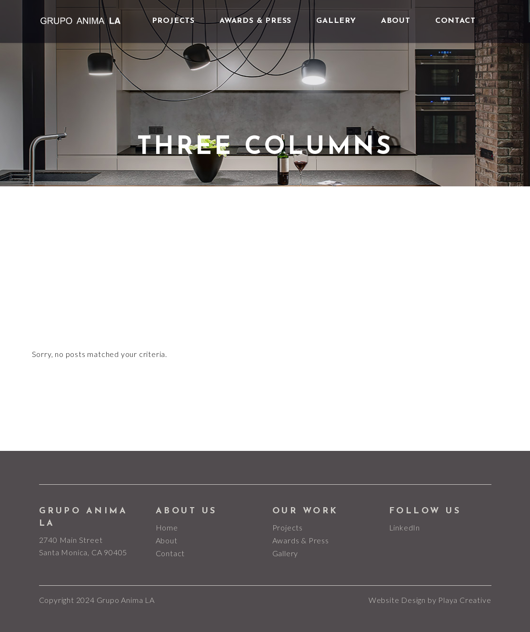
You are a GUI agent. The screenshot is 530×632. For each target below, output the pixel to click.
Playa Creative (464, 599)
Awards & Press (300, 540)
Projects (287, 527)
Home (167, 527)
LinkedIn (404, 527)
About (167, 540)
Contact (170, 553)
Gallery (285, 553)
